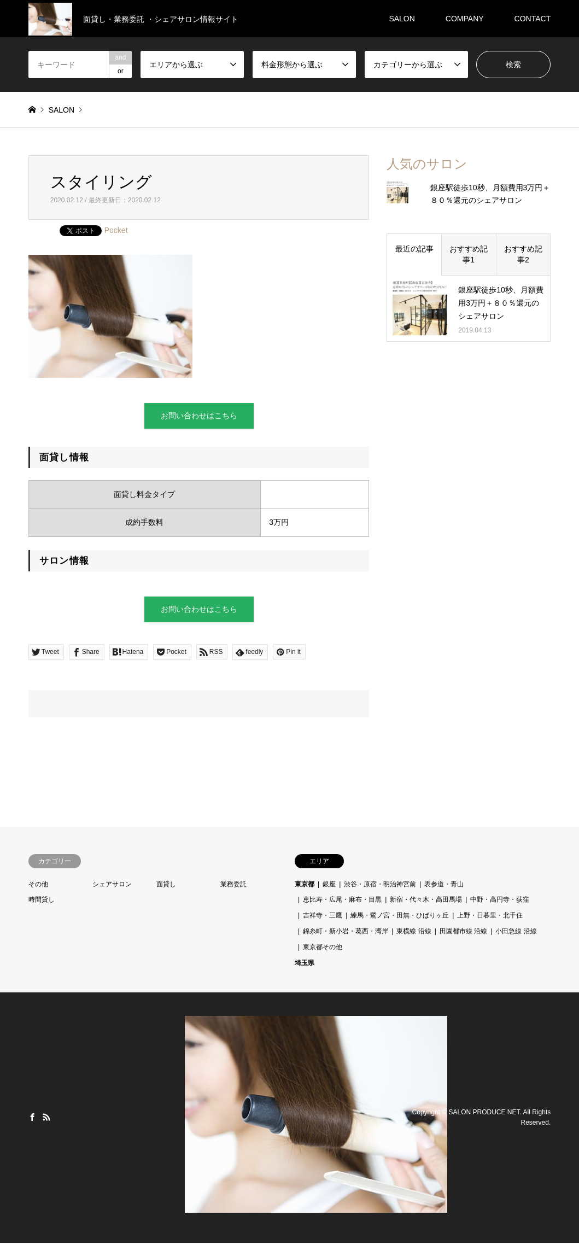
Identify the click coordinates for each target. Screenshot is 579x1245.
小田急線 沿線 (515, 933)
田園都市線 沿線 (463, 933)
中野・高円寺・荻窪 (499, 902)
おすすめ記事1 (468, 254)
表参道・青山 (444, 886)
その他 (38, 886)
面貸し (166, 886)
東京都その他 (322, 949)
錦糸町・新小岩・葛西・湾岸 (345, 933)
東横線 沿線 (413, 933)
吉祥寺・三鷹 (322, 917)
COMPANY (465, 18)
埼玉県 (304, 965)
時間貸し (41, 902)
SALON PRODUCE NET (484, 1114)
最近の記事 (414, 248)
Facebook (32, 1119)
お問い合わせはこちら (199, 416)
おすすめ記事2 (523, 254)
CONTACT (532, 18)
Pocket (116, 230)
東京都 (304, 886)
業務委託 (233, 886)
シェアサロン (112, 886)
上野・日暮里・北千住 (490, 917)
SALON (401, 18)
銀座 (329, 886)
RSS (46, 1119)
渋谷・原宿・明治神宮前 (380, 886)
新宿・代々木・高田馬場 (426, 902)
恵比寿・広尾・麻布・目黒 (342, 902)
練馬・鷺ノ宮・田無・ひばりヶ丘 (399, 917)
